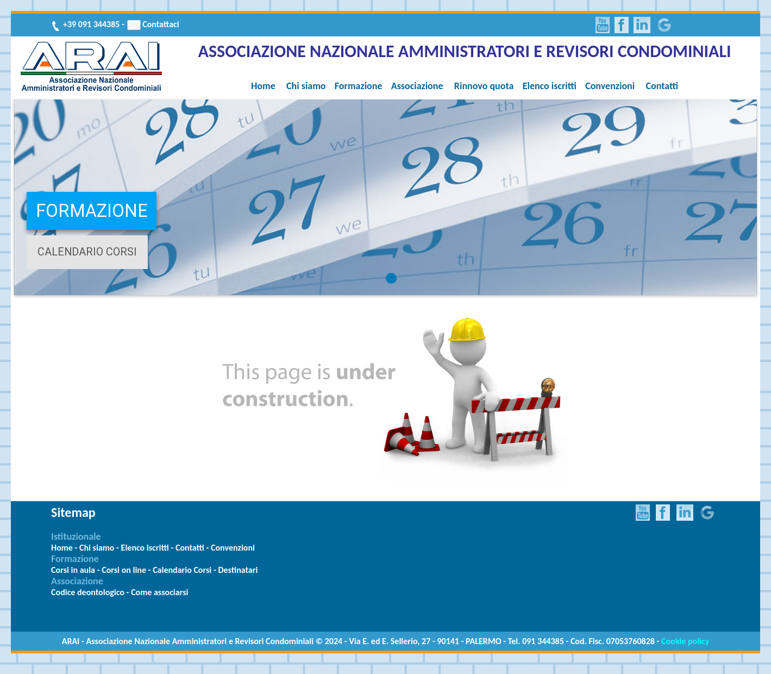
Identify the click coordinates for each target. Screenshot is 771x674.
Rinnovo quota (484, 86)
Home (263, 86)
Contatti (662, 86)
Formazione (359, 86)
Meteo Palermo (360, 623)
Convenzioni (610, 86)
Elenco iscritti (549, 86)
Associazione (417, 86)
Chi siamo (305, 86)
